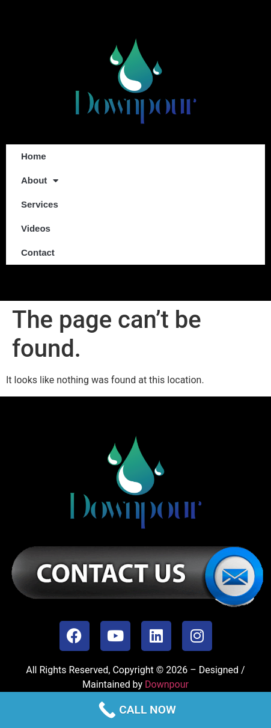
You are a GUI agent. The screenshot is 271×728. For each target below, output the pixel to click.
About (39, 180)
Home (33, 156)
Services (39, 204)
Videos (35, 228)
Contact (38, 252)
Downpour (167, 684)
